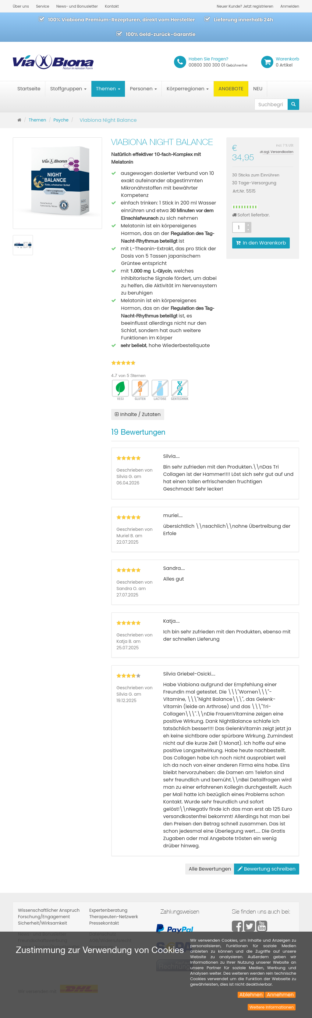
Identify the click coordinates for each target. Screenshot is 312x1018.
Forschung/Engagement (44, 917)
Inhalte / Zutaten (138, 414)
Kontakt (112, 6)
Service (42, 6)
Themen (108, 88)
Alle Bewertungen (210, 868)
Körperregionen (188, 88)
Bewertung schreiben (267, 868)
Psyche (61, 120)
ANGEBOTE (230, 88)
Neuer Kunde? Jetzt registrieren (245, 6)
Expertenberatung (108, 910)
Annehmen (280, 995)
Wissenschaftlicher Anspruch (49, 910)
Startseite (29, 88)
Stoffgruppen (68, 88)
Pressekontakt (104, 923)
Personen (143, 88)
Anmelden (289, 6)
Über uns (21, 6)
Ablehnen (251, 995)
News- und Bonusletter (77, 6)
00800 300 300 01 (218, 62)
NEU (257, 88)
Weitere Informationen (272, 1007)
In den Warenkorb (261, 242)
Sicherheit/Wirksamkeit (42, 923)
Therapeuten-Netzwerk (113, 917)
